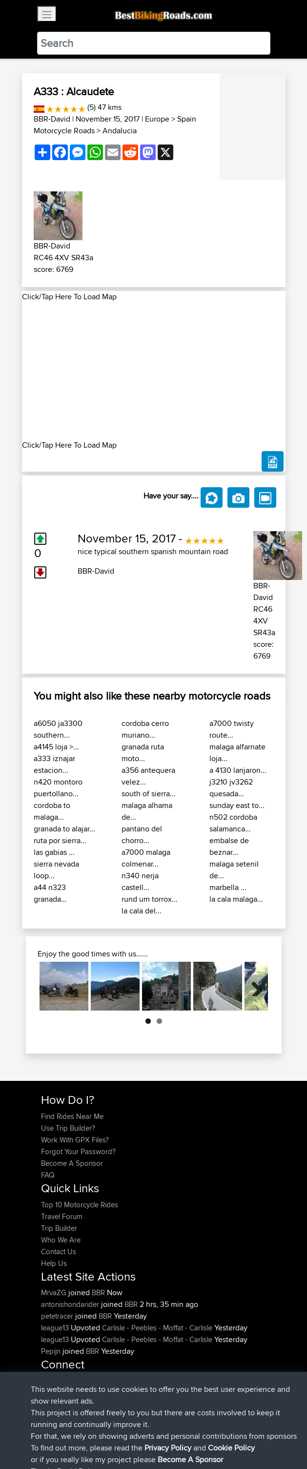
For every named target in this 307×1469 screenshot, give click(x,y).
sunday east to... (237, 805)
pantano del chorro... (142, 834)
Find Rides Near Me (72, 1116)
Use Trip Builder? (68, 1128)
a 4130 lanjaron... (237, 770)
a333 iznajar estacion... (54, 764)
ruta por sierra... (60, 840)
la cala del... (142, 910)
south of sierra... (149, 793)
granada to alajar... (64, 828)
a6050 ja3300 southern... (58, 729)
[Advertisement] (154, 371)
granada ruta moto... (143, 752)
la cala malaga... (236, 899)
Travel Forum (61, 1216)
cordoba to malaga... (52, 811)
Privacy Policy (171, 1431)
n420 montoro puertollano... (58, 787)
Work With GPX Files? (75, 1140)
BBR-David (52, 118)
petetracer (58, 1316)
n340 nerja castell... (140, 881)
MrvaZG (54, 1292)
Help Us (54, 1263)
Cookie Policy (220, 1431)
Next (253, 986)
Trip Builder (59, 1228)
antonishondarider (71, 1304)
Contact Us (58, 1251)
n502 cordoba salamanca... (233, 822)
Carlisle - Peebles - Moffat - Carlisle (157, 1328)
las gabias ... (54, 852)
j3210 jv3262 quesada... (231, 787)
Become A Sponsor (72, 1163)
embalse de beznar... (229, 846)
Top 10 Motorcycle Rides (79, 1205)
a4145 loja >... (56, 746)
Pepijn (51, 1351)
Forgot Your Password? (78, 1151)
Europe (157, 118)
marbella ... (227, 887)
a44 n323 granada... (50, 893)
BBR (98, 1292)
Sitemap (132, 1431)
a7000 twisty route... (231, 729)
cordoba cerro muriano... (145, 729)
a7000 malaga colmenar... (146, 858)
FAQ (47, 1175)
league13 (56, 1328)
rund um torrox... (150, 899)
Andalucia (119, 130)
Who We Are (61, 1240)
